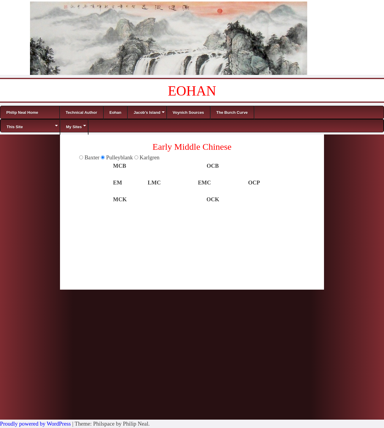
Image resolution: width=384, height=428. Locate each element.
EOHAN (192, 91)
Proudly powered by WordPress (35, 424)
